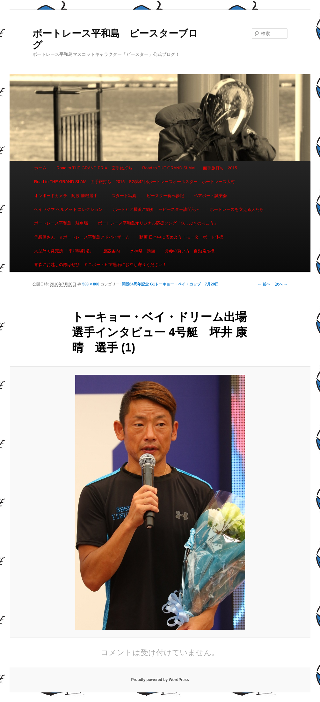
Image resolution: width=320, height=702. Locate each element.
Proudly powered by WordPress (160, 679)
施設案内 (111, 250)
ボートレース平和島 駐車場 (61, 223)
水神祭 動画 (142, 250)
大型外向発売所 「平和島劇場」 (63, 250)
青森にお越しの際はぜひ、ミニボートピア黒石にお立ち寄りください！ (100, 264)
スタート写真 (124, 195)
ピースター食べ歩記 (165, 195)
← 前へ (264, 284)
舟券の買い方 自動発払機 (190, 250)
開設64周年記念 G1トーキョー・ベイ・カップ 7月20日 (170, 284)
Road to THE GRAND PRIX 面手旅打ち (94, 168)
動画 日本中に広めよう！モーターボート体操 (181, 237)
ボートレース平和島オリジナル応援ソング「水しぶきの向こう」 (158, 223)
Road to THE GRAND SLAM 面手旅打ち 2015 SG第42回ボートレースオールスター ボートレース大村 (134, 181)
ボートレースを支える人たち (237, 209)
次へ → (281, 284)
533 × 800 (90, 284)
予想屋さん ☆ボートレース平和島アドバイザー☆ (81, 237)
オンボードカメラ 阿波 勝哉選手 (68, 195)
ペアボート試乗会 (210, 195)
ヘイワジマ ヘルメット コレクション (68, 209)
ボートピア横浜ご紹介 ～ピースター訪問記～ (156, 209)
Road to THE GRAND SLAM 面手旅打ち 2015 (189, 168)
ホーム (40, 168)
